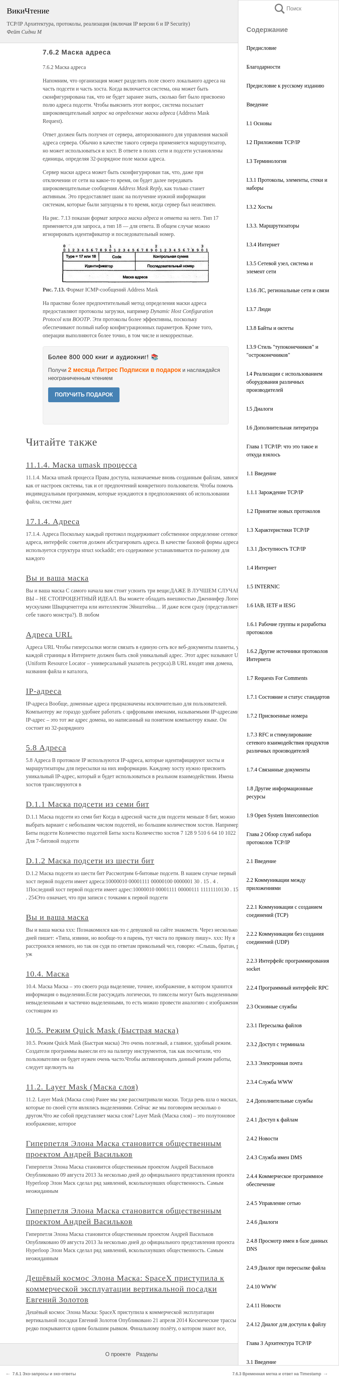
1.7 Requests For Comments (276, 678)
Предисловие (261, 48)
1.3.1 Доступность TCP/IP (276, 549)
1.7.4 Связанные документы (278, 769)
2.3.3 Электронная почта (274, 1063)
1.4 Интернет (261, 568)
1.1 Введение (261, 473)
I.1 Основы (259, 123)
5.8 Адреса (46, 747)
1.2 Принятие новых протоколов (283, 511)
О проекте (118, 1354)
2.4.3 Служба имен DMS (274, 1157)
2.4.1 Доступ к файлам (272, 1119)
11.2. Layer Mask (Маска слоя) (82, 1086)
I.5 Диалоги (259, 409)
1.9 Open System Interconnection (282, 815)
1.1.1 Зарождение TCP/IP (274, 492)
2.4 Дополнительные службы (279, 1101)
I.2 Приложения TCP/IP (273, 142)
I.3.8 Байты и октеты (270, 328)
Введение (257, 104)
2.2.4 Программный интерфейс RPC (287, 988)
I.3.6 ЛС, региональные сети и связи (287, 290)
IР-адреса (44, 691)
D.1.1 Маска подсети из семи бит (87, 804)
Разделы (147, 1354)
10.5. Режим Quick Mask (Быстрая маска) (102, 1030)
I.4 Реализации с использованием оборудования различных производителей (284, 382)
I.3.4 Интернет (262, 244)
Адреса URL (49, 634)
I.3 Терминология (266, 161)
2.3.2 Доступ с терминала (275, 1044)
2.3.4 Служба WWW (269, 1082)
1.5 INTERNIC (263, 586)
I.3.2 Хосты (259, 207)
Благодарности (263, 67)
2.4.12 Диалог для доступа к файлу (286, 1324)
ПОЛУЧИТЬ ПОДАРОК (84, 395)
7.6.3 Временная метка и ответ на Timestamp (276, 1374)
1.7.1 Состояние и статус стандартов (288, 697)
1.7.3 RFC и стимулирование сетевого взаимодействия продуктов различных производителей (287, 743)
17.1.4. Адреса (53, 521)
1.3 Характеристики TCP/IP (277, 530)
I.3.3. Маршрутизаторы (272, 226)
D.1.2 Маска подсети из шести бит (90, 860)
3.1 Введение (261, 1362)
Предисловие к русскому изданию (285, 86)
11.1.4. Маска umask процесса (81, 464)
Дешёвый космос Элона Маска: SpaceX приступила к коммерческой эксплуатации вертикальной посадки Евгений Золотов (125, 1289)
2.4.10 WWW (261, 1286)
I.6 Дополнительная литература (282, 427)
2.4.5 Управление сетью (273, 1203)
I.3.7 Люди (258, 309)
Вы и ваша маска (57, 578)
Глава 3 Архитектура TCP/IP (278, 1343)
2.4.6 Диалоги (262, 1222)
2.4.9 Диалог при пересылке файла (286, 1268)
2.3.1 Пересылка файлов (274, 1025)
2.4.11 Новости (263, 1305)
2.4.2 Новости (262, 1138)
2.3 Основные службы (271, 1006)
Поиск (287, 8)
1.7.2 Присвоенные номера (277, 716)
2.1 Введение (261, 861)
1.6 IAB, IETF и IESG (270, 605)
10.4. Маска (47, 973)
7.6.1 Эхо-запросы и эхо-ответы (44, 1374)
